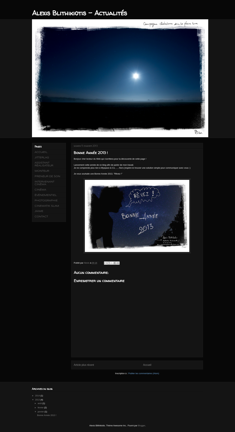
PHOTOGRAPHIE (46, 200)
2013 (37, 399)
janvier (41, 411)
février (41, 407)
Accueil (147, 364)
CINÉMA (40, 190)
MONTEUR (42, 171)
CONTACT (41, 217)
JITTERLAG (42, 157)
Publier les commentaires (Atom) (143, 373)
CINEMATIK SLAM (47, 206)
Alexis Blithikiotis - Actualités (79, 13)
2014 (37, 395)
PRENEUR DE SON (47, 176)
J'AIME (39, 211)
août (40, 403)
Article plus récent (84, 364)
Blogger (141, 425)
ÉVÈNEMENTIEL (46, 195)
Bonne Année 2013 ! (46, 415)
